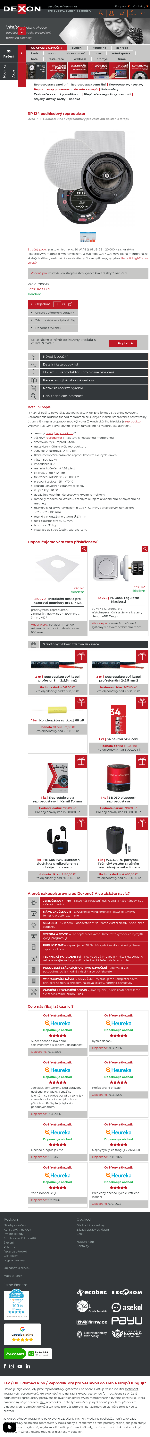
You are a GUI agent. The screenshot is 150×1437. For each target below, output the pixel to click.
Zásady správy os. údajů (93, 1229)
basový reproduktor (59, 433)
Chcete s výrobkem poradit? (54, 312)
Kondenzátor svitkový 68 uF (57, 720)
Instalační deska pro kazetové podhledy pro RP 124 (57, 600)
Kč (132, 13)
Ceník (80, 1234)
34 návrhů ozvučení (118, 739)
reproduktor (133, 421)
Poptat (125, 343)
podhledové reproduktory (21, 1398)
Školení (9, 1242)
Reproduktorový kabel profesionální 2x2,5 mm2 (118, 678)
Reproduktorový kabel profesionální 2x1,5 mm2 (57, 678)
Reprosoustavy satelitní (50, 84)
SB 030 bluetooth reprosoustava (119, 799)
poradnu (137, 956)
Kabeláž (74, 99)
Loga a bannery (14, 1260)
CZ (143, 13)
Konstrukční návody (17, 1229)
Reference (10, 1247)
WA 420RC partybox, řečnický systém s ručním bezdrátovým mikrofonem (118, 863)
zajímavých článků (103, 1406)
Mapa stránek (13, 1276)
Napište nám (85, 1241)
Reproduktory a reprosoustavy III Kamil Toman (57, 799)
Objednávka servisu (17, 1268)
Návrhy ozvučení (15, 1225)
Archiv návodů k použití (20, 1238)
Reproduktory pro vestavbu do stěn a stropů (66, 89)
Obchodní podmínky (91, 1225)
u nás (79, 994)
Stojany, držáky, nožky (49, 99)
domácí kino (55, 1393)
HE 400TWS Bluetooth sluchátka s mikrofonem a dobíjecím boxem (57, 863)
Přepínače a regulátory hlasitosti (107, 94)
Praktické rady (13, 1234)
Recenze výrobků (15, 1251)
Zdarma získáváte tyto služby (55, 320)
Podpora (121, 6)
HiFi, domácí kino (50, 119)
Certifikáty (11, 1256)
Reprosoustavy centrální (88, 84)
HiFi (42, 1402)
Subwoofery (109, 89)
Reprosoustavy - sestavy (126, 84)
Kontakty (139, 6)
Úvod (31, 119)
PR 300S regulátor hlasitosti (118, 599)
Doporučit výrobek (48, 328)
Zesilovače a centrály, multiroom (57, 94)
